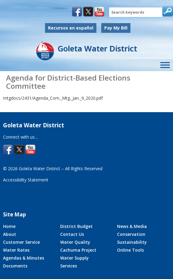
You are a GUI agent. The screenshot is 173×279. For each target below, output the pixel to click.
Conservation (131, 234)
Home (9, 226)
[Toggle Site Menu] (165, 65)
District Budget (76, 226)
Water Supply (74, 258)
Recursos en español (70, 28)
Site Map (14, 214)
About (9, 234)
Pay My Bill (115, 28)
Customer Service (21, 242)
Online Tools (130, 250)
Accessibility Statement (25, 180)
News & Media (132, 226)
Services (68, 266)
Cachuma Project (78, 250)
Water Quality (75, 242)
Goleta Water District (97, 48)
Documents (15, 266)
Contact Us (72, 234)
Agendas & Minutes (23, 258)
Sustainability (132, 242)
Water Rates (16, 250)
